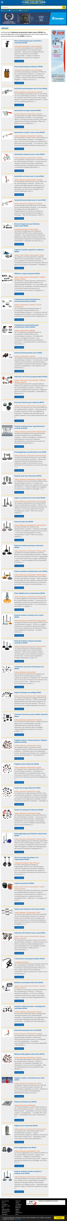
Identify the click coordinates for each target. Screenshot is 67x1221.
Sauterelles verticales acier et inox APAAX (29, 176)
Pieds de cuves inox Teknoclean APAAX (27, 476)
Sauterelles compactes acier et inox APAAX (29, 154)
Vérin (31, 863)
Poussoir (39, 1011)
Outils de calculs (17, 1201)
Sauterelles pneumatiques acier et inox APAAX (30, 88)
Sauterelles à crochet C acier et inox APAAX (29, 132)
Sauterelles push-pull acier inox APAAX (27, 1030)
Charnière (39, 719)
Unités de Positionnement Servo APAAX (28, 353)
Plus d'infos (22, 1219)
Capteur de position (19, 888)
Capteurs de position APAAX (24, 883)
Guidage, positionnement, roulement (24, 304)
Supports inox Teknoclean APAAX (26, 1126)
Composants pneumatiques (22, 46)
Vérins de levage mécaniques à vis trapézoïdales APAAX (26, 858)
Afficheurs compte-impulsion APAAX (27, 273)
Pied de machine (41, 406)
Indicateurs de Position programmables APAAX (30, 377)
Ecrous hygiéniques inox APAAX (25, 1147)
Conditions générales (18, 1205)
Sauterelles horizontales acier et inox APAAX (30, 200)
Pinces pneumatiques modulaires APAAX (28, 67)
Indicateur (23, 382)
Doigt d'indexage (41, 696)
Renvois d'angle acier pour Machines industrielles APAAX (27, 225)
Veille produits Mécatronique (6, 1210)
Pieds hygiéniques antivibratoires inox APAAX (30, 452)
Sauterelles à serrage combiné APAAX (27, 110)
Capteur (42, 255)
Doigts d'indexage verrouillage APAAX (27, 692)
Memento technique (4, 1213)
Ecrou (38, 1151)
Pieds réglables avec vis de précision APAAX (29, 593)
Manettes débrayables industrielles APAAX (29, 1054)
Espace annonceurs (18, 1211)
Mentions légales (18, 1208)
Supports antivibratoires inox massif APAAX (29, 498)
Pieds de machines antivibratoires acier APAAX (30, 571)
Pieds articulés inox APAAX (23, 522)
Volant (38, 791)
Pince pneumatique (36, 70)
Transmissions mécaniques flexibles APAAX (29, 959)
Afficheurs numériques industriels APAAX (28, 982)
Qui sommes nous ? (5, 1201)
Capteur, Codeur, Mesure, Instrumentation (26, 255)
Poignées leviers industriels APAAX (26, 764)
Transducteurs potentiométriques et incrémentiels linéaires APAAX (27, 300)
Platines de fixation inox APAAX (25, 1102)
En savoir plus (19, 61)
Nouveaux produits (5, 1205)
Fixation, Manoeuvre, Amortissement (24, 92)
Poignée (39, 745)
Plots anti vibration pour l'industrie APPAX (29, 402)
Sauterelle (39, 92)
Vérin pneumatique (36, 46)
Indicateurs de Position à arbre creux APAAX (29, 933)
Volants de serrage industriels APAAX (27, 788)
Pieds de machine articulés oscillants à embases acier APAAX (27, 1172)
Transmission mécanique (21, 229)
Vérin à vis (36, 863)
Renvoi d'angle (34, 229)
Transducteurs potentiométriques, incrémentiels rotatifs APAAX (26, 326)
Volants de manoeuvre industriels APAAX (28, 810)
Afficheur (23, 279)
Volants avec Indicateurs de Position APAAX (29, 909)
